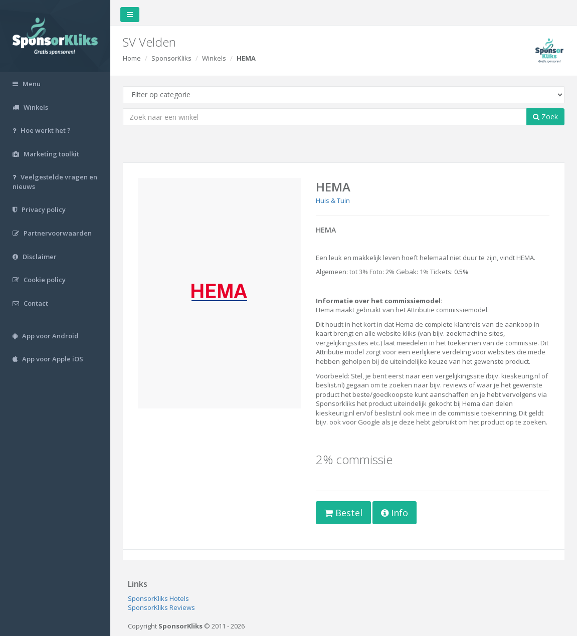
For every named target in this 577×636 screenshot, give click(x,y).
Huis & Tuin (333, 200)
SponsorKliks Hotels (158, 598)
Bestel (343, 513)
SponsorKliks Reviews (161, 607)
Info (394, 513)
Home (132, 58)
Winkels (214, 58)
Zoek (545, 116)
